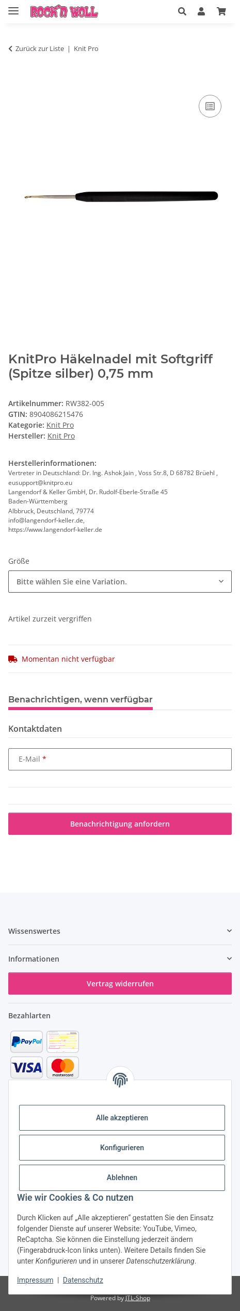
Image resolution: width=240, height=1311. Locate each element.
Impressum (35, 1280)
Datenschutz (83, 1280)
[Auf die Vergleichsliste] (210, 106)
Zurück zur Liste (39, 48)
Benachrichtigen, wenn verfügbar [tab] (80, 699)
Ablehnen (122, 1177)
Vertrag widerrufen (120, 983)
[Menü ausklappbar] (13, 6)
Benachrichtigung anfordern (120, 824)
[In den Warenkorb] (16, 81)
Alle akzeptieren (122, 1118)
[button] (182, 11)
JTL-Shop (137, 1297)
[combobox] (120, 581)
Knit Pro (60, 425)
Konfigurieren (122, 1148)
